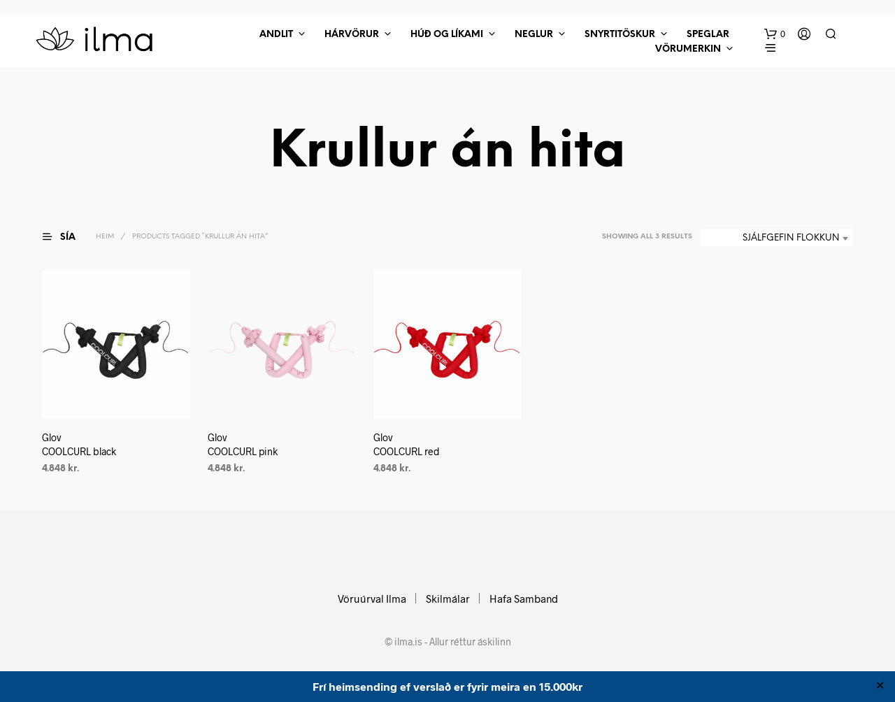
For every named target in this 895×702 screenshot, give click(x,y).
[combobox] (776, 238)
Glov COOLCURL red (406, 444)
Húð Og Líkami (446, 34)
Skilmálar (448, 598)
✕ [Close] (880, 686)
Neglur (534, 34)
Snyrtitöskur (620, 34)
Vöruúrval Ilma (372, 598)
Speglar (708, 34)
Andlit (276, 34)
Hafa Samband (523, 598)
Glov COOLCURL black (79, 444)
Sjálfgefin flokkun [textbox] (791, 238)
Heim (105, 237)
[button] (774, 34)
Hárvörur (351, 34)
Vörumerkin (688, 49)
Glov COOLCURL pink (243, 444)
